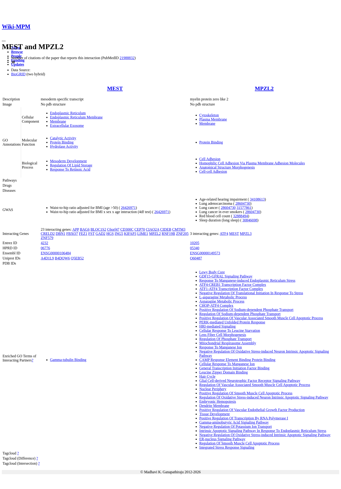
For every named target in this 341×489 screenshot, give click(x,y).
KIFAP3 (130, 234)
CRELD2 (48, 234)
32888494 (240, 216)
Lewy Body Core (212, 272)
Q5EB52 (77, 258)
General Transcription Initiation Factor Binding (234, 368)
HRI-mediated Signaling (217, 326)
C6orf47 (113, 229)
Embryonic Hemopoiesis (217, 401)
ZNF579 (47, 238)
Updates (17, 64)
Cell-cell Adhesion (213, 171)
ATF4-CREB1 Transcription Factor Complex (232, 285)
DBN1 (60, 234)
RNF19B (168, 234)
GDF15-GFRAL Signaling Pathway (226, 276)
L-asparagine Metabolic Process (223, 297)
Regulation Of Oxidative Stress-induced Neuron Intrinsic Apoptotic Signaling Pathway (263, 397)
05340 (194, 248)
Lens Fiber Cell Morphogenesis (222, 335)
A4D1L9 (47, 258)
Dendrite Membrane (214, 406)
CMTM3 (178, 229)
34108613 (257, 199)
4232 (44, 243)
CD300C (127, 229)
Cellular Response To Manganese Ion (227, 364)
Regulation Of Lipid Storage (71, 165)
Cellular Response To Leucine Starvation (229, 330)
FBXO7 (72, 234)
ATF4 (224, 234)
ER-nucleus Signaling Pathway (222, 439)
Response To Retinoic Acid (70, 169)
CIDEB (165, 229)
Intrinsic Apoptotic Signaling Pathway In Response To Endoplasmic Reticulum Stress (262, 431)
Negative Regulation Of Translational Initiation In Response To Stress (251, 293)
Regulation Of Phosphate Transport (225, 339)
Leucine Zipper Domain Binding (223, 372)
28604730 (242, 203)
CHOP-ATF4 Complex (216, 305)
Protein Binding (62, 142)
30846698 (249, 220)
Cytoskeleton (209, 115)
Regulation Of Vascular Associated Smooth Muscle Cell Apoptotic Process (254, 385)
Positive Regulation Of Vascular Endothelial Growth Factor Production (252, 410)
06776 (45, 248)
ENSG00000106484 (56, 253)
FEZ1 (83, 234)
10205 (194, 243)
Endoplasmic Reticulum (68, 113)
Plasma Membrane (213, 119)
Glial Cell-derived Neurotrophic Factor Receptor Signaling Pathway (249, 381)
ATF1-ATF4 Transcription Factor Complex (231, 289)
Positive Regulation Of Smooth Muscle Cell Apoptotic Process (245, 393)
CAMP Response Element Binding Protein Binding (237, 360)
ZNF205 (182, 234)
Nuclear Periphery (212, 389)
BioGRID (18, 74)
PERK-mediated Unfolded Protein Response (232, 322)
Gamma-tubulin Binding (68, 360)
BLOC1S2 (98, 229)
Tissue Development (214, 414)
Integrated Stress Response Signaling (226, 447)
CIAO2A (152, 229)
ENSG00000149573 (205, 253)
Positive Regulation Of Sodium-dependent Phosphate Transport (246, 310)
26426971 (128, 208)
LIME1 (142, 234)
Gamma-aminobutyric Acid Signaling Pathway (234, 422)
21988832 (127, 58)
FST (91, 234)
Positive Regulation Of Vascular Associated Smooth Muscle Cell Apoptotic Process (261, 318)
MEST (115, 88)
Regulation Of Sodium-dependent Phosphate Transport (240, 314)
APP (75, 229)
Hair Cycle (207, 376)
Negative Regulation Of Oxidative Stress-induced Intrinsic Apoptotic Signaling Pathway (265, 435)
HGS (110, 234)
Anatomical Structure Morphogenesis (227, 167)
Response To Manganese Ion (220, 347)
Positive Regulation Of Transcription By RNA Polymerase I (243, 418)
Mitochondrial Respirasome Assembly (227, 343)
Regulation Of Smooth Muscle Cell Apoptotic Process (239, 443)
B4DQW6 (62, 258)
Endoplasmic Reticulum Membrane (76, 117)
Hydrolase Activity (64, 146)
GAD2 (101, 234)
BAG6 (85, 229)
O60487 (196, 258)
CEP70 (140, 229)
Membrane (58, 121)
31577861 (244, 208)
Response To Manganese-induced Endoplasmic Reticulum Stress (247, 280)
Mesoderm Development (68, 161)
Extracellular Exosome (67, 126)
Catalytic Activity (63, 138)
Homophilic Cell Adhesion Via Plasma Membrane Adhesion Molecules (252, 163)
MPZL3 (246, 234)
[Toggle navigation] (4, 41)
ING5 (119, 234)
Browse (17, 52)
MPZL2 (264, 88)
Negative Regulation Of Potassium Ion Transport (235, 426)
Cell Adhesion (209, 159)
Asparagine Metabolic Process (221, 301)
